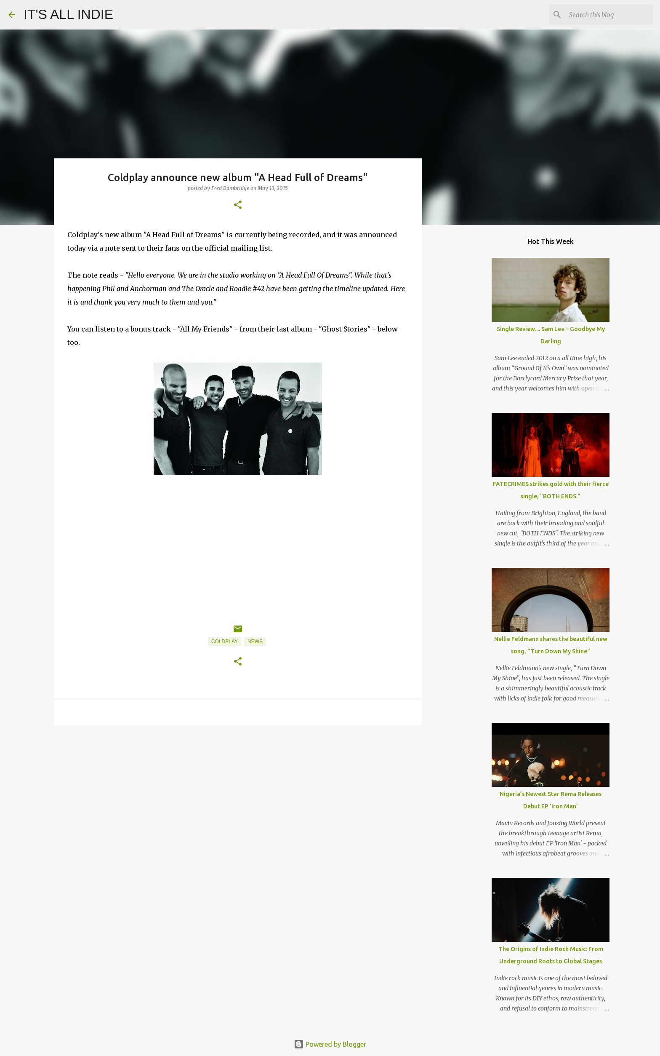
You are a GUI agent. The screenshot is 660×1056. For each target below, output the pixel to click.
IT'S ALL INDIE (68, 14)
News (255, 641)
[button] (238, 205)
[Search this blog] (609, 15)
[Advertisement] (238, 797)
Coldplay (224, 641)
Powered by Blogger (330, 1044)
